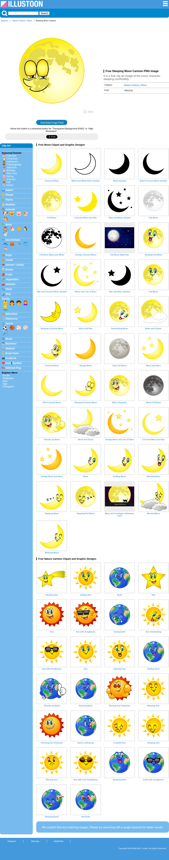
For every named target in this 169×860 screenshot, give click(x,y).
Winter (10, 185)
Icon (8, 363)
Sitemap (35, 841)
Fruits (9, 274)
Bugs (9, 255)
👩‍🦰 (25, 302)
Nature (9, 190)
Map (5, 381)
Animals (10, 209)
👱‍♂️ (5, 307)
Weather (10, 204)
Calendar (11, 155)
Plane (9, 289)
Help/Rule (58, 841)
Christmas (12, 158)
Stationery (12, 318)
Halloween (12, 161)
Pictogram (8, 386)
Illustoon (4, 21)
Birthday (11, 170)
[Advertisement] (136, 46)
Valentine (11, 167)
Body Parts (12, 353)
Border (6, 375)
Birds (9, 224)
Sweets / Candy (15, 264)
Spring (10, 176)
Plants (9, 199)
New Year (11, 173)
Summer (11, 179)
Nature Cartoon (19, 21)
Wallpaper (8, 378)
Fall (8, 182)
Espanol (12, 841)
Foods (9, 260)
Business (11, 343)
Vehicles (11, 284)
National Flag (13, 367)
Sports (9, 323)
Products (11, 358)
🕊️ (5, 234)
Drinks (9, 269)
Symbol (17, 363)
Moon (29, 21)
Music (9, 338)
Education (12, 313)
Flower (9, 194)
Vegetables (12, 279)
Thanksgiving (13, 164)
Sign (5, 383)
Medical (10, 348)
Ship (8, 293)
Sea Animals (13, 239)
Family (6, 298)
